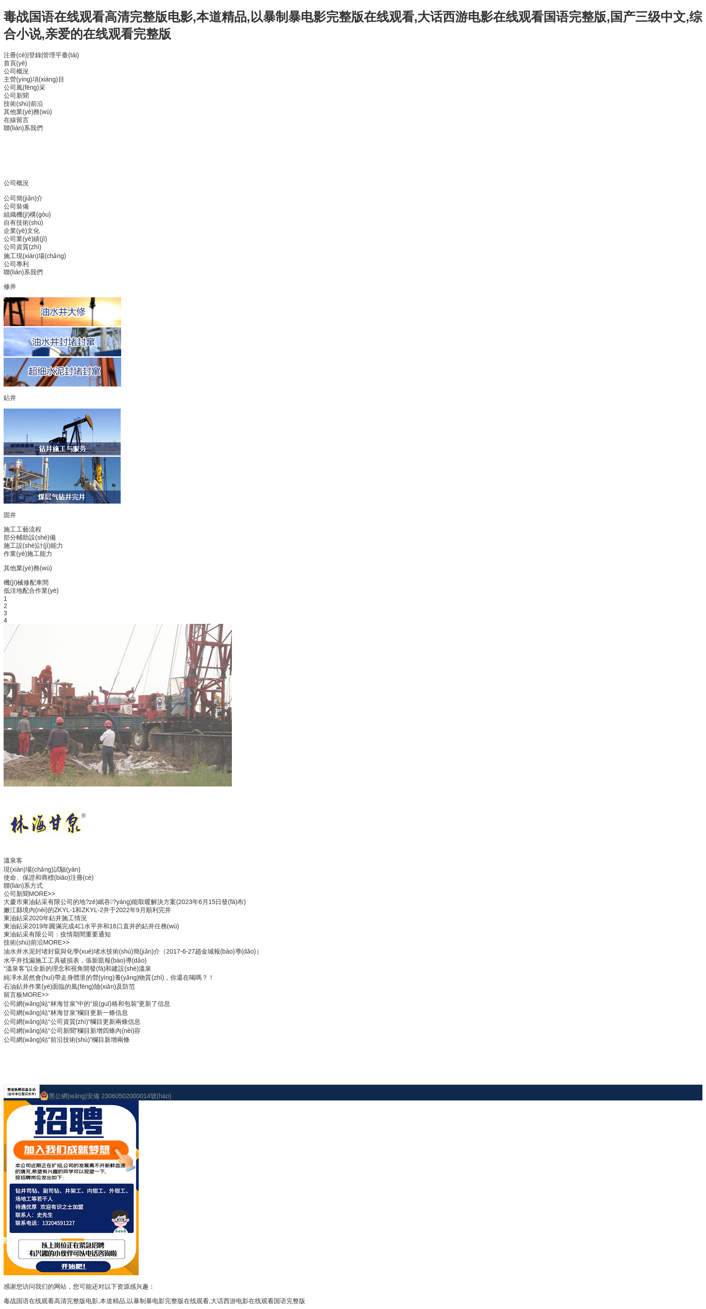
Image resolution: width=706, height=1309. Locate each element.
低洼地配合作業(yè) (31, 590)
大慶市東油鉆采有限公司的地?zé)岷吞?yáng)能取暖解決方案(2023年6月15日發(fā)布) (125, 901)
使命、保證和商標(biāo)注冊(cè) (49, 877)
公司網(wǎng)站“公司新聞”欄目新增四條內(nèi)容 (72, 1030)
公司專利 (16, 264)
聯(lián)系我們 (23, 128)
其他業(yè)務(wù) (28, 111)
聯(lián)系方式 (23, 885)
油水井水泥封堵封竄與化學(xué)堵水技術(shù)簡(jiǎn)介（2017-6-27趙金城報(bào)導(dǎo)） (133, 951)
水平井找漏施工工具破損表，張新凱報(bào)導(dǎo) (75, 960)
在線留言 (16, 119)
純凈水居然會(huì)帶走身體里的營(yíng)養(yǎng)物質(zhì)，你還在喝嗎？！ (109, 977)
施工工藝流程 (22, 529)
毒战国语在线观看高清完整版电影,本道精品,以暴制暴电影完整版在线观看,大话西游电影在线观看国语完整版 (154, 1300)
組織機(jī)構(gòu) (27, 214)
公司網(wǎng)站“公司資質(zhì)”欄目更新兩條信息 (72, 1021)
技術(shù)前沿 (23, 103)
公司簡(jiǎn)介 (23, 198)
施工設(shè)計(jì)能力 (33, 545)
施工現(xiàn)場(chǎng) (35, 255)
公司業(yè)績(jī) (25, 238)
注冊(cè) (15, 55)
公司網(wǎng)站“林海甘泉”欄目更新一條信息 (66, 1012)
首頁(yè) (15, 63)
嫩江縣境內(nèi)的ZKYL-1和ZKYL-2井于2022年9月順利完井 (87, 910)
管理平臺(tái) (61, 55)
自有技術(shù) (23, 222)
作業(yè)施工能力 (28, 553)
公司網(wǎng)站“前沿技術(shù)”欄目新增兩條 (67, 1039)
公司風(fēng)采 (24, 87)
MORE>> (42, 893)
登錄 (35, 55)
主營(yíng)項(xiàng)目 (34, 79)
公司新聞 (16, 95)
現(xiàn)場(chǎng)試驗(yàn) (42, 869)
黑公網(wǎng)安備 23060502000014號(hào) (106, 1095)
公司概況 (16, 71)
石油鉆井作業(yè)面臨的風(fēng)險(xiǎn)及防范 (69, 986)
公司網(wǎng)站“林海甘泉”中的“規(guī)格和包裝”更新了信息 (87, 1003)
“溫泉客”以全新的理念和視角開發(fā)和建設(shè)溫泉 (77, 968)
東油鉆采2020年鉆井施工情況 (45, 918)
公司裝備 (16, 206)
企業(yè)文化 (22, 230)
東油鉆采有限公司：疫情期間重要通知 (57, 934)
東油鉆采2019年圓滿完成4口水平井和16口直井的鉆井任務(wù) (91, 926)
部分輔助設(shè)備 (30, 537)
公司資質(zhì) (22, 246)
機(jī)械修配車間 (26, 582)
